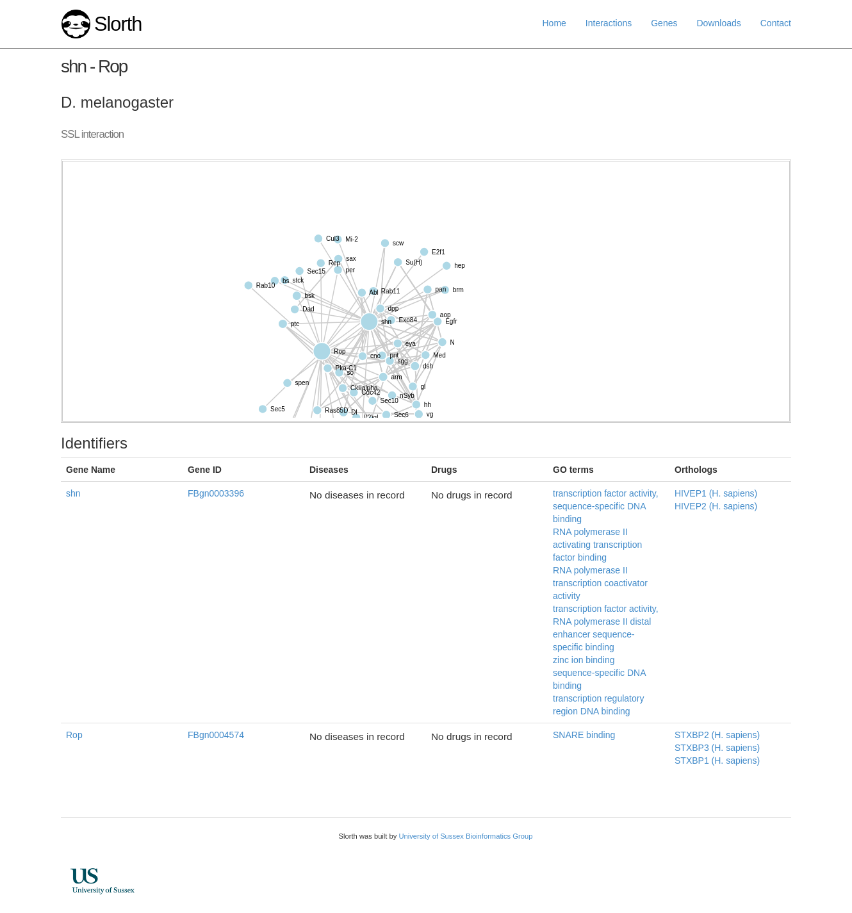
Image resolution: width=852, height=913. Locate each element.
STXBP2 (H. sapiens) (717, 735)
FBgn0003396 (216, 493)
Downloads (718, 23)
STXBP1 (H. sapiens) (717, 760)
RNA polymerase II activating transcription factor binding (597, 545)
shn (73, 493)
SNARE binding (584, 735)
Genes (664, 23)
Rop (74, 735)
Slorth (118, 24)
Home (554, 23)
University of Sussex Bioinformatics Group (465, 836)
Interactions (609, 23)
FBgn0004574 (216, 735)
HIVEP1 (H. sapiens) (716, 493)
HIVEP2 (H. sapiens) (716, 506)
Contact (775, 23)
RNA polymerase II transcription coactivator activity (600, 583)
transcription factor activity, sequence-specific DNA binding (606, 506)
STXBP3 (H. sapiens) (717, 748)
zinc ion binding (584, 660)
